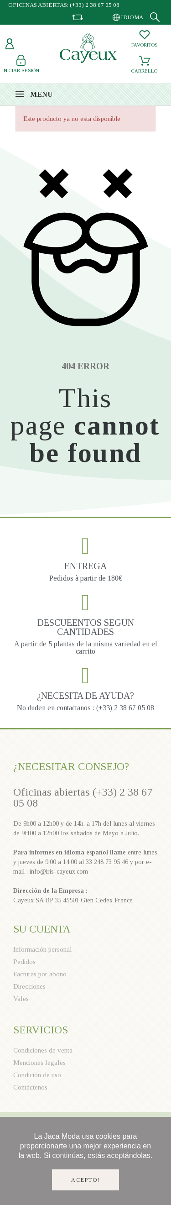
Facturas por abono (40, 974)
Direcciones (29, 986)
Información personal (42, 949)
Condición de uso (37, 1075)
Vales (21, 998)
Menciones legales (39, 1062)
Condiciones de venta (43, 1050)
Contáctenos (30, 1087)
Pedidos (24, 961)
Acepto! (85, 1180)
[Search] (155, 17)
